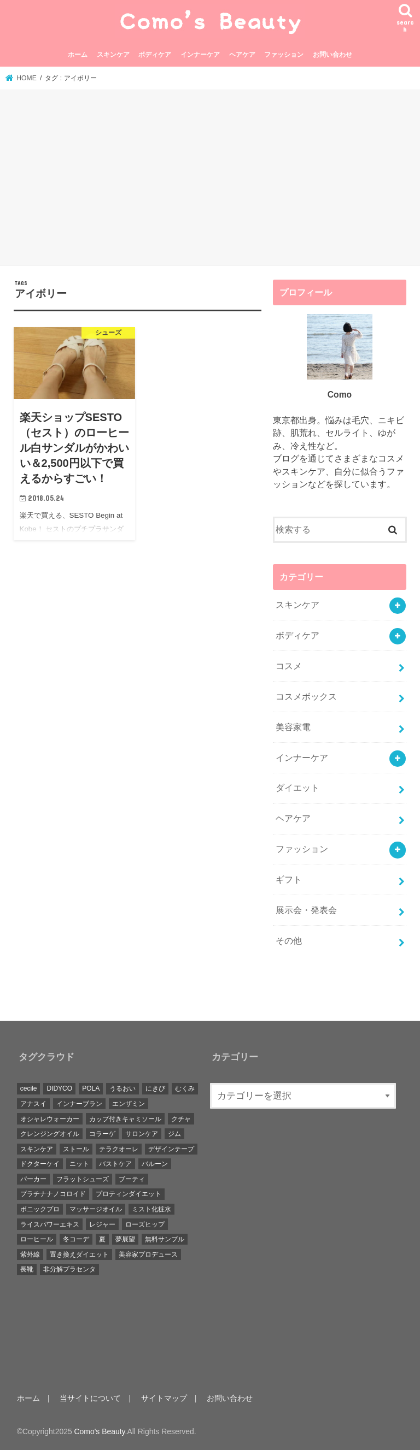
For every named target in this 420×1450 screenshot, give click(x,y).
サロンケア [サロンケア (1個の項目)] (141, 1134)
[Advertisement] (210, 179)
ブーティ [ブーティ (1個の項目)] (132, 1179)
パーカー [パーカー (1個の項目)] (33, 1179)
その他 (289, 940)
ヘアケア (242, 54)
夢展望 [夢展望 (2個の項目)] (125, 1239)
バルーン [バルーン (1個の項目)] (155, 1164)
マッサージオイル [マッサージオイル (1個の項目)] (95, 1209)
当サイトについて (90, 1398)
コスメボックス (306, 696)
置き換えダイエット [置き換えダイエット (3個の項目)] (79, 1254)
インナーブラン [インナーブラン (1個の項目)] (79, 1104)
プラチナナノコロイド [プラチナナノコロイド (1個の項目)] (53, 1194)
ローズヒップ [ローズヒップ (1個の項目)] (145, 1224)
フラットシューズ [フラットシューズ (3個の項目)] (82, 1179)
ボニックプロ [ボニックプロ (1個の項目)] (40, 1209)
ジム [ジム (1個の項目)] (174, 1134)
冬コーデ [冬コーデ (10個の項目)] (76, 1239)
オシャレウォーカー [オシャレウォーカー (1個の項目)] (49, 1119)
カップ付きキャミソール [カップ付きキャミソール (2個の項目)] (125, 1119)
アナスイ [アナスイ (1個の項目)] (33, 1104)
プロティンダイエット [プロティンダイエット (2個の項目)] (128, 1194)
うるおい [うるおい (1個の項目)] (122, 1088)
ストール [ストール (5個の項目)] (76, 1149)
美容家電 (293, 727)
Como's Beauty (99, 1431)
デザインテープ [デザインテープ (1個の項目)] (171, 1149)
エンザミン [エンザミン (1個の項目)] (128, 1104)
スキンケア (113, 54)
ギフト (289, 879)
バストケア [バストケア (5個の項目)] (115, 1164)
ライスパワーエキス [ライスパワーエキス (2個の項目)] (49, 1224)
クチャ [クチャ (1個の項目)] (181, 1119)
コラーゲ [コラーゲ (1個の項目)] (102, 1134)
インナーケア (200, 54)
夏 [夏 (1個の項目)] (102, 1239)
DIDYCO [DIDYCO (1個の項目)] (59, 1088)
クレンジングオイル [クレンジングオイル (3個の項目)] (49, 1134)
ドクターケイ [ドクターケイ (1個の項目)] (40, 1164)
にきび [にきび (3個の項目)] (155, 1088)
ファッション (284, 54)
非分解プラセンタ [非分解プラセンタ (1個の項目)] (69, 1269)
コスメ (289, 666)
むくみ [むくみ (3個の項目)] (185, 1088)
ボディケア (154, 54)
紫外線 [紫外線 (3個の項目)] (30, 1254)
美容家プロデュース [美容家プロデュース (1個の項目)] (148, 1254)
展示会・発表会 (306, 910)
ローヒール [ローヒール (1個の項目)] (36, 1239)
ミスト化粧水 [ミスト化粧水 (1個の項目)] (151, 1209)
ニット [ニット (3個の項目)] (79, 1164)
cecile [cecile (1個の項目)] (28, 1088)
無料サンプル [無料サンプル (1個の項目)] (164, 1239)
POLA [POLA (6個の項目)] (91, 1088)
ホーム (78, 54)
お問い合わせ (332, 54)
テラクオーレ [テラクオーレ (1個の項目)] (118, 1149)
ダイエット (297, 787)
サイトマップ (164, 1398)
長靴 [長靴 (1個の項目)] (26, 1269)
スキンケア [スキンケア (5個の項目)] (36, 1149)
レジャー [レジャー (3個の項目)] (102, 1224)
